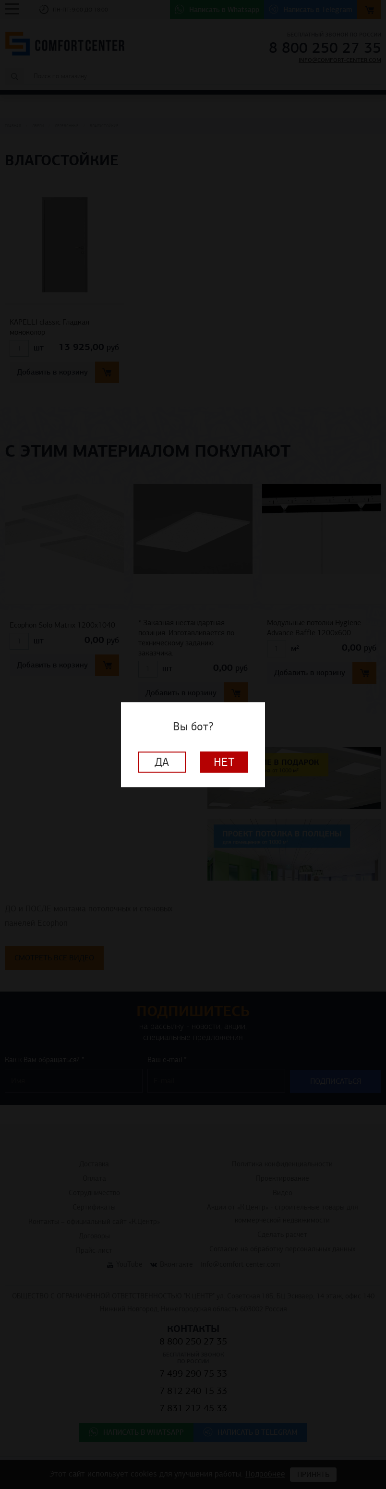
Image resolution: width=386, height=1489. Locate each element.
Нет (224, 762)
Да (162, 762)
